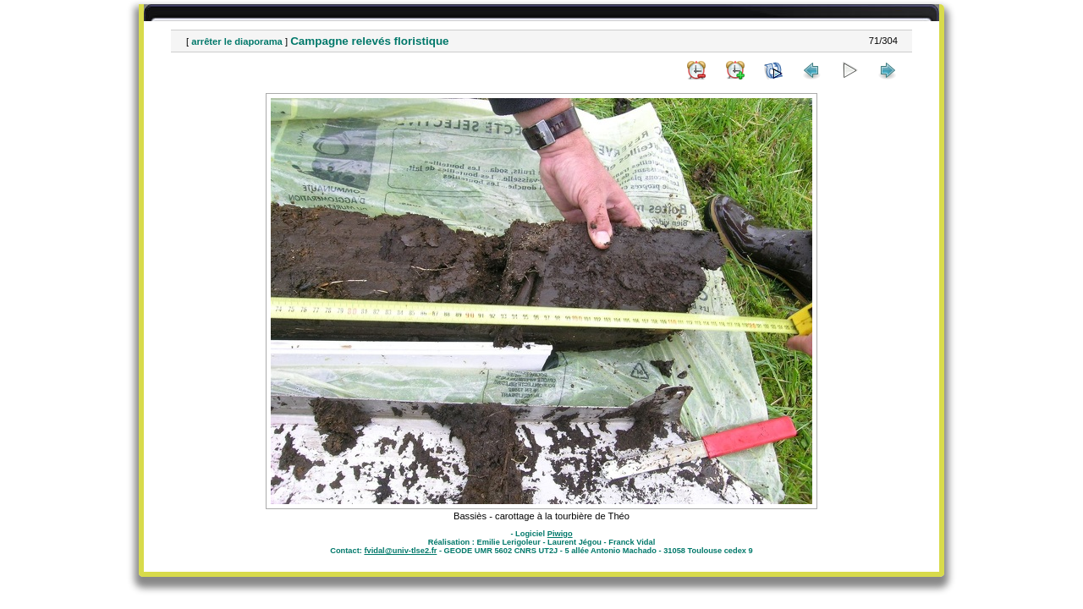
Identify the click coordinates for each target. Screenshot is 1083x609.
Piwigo (560, 533)
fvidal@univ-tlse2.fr (400, 550)
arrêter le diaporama (237, 41)
